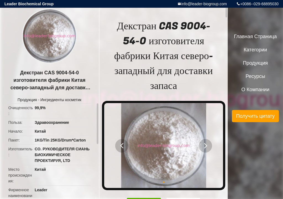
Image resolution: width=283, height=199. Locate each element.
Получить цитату (255, 116)
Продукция (27, 100)
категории (255, 50)
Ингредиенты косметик (60, 100)
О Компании (255, 89)
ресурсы (255, 76)
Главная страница (255, 36)
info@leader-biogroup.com (204, 4)
